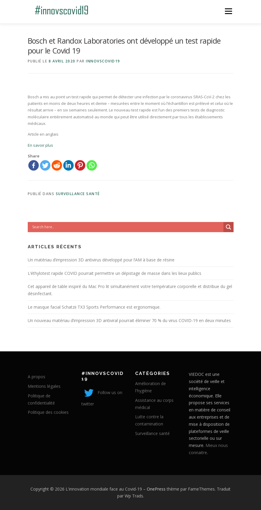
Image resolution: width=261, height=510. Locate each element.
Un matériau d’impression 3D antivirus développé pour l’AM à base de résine (101, 260)
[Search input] (127, 227)
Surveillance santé (78, 193)
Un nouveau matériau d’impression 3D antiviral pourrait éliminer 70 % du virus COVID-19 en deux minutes (129, 320)
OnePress (156, 489)
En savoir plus (40, 145)
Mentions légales (44, 386)
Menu (228, 11)
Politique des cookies (48, 412)
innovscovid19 (103, 61)
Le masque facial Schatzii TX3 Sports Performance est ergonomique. (94, 307)
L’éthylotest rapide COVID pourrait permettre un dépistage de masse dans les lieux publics (114, 273)
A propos (36, 376)
